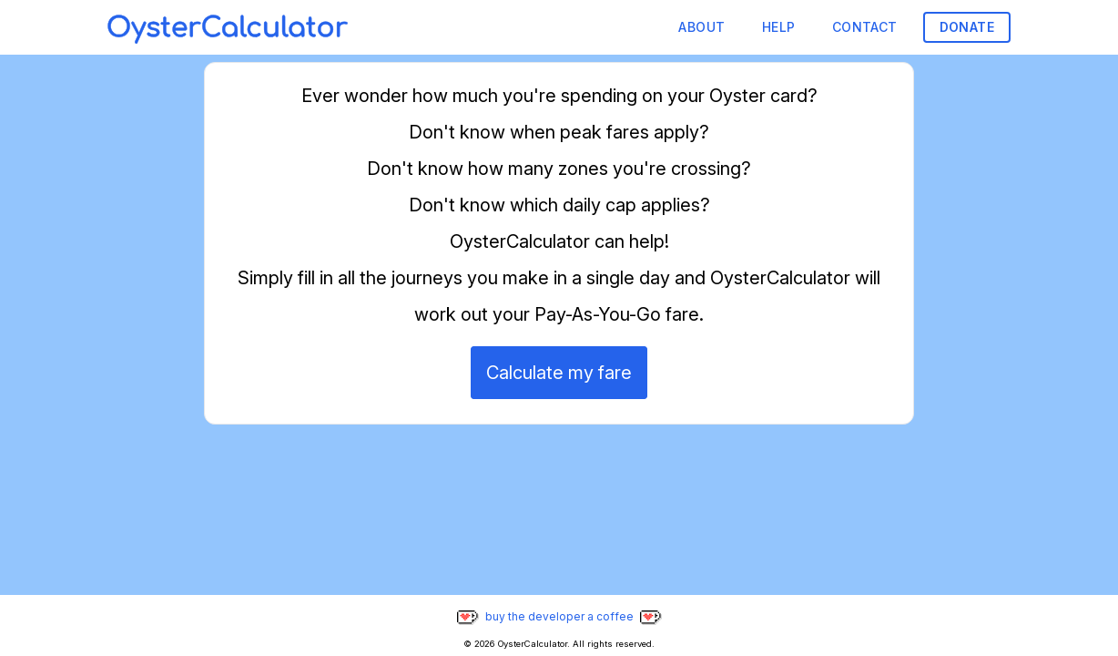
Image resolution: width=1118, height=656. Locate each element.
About (701, 27)
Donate (967, 27)
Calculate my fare (559, 373)
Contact (865, 27)
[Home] (227, 27)
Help (779, 27)
